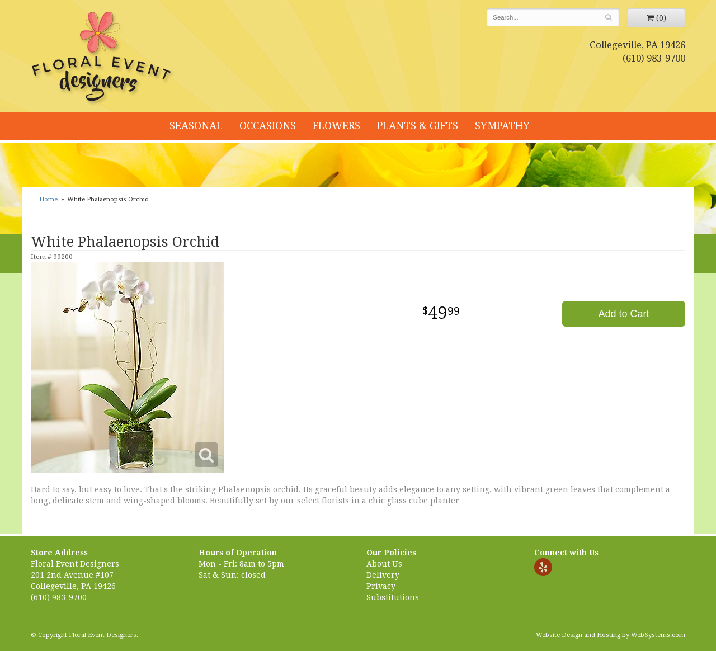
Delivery (382, 574)
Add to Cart (623, 313)
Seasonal (196, 125)
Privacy (380, 586)
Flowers (336, 125)
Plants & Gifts (417, 125)
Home (48, 199)
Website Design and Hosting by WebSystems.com (610, 635)
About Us (384, 563)
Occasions (267, 125)
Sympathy (502, 125)
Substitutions (392, 597)
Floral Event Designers (103, 58)
